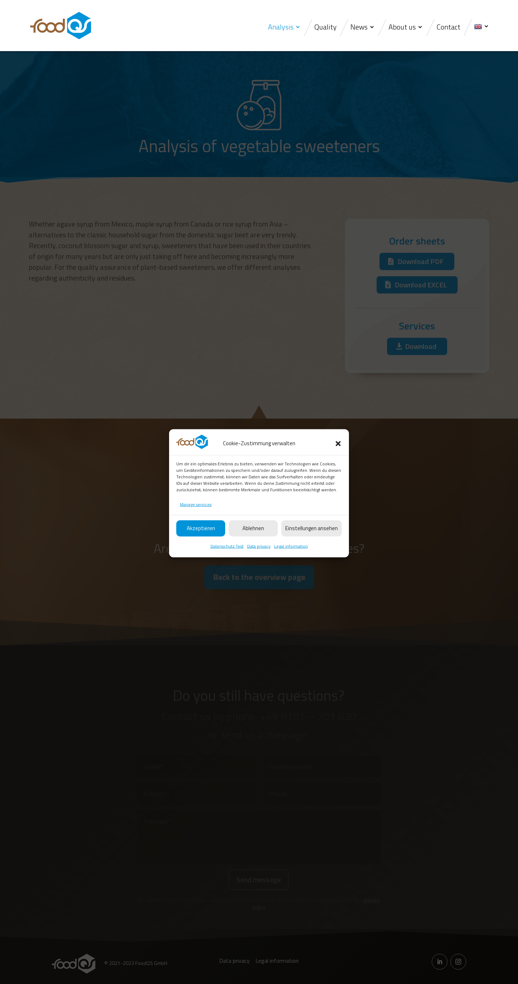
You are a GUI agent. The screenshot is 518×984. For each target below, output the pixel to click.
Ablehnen (253, 543)
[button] (338, 458)
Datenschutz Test (227, 561)
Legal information (291, 561)
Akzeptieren (201, 543)
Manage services (196, 519)
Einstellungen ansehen (311, 543)
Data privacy (259, 561)
